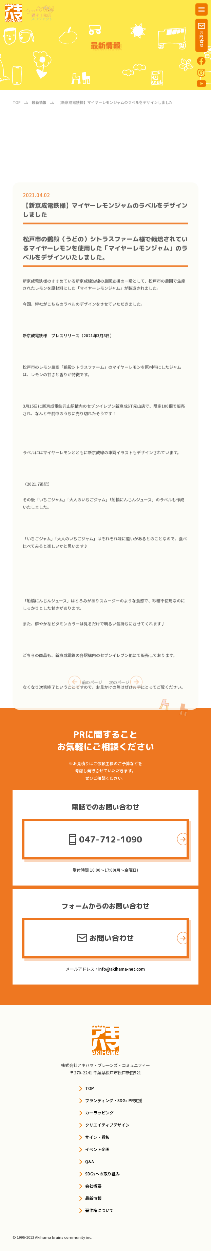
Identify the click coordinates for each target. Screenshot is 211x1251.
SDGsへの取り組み (102, 1173)
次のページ (125, 685)
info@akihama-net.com (121, 969)
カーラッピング (99, 1112)
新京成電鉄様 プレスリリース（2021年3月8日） (68, 385)
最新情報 (93, 1198)
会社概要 (93, 1186)
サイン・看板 (97, 1137)
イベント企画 (97, 1149)
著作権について (99, 1210)
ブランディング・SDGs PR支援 (113, 1100)
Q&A (89, 1161)
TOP (89, 1088)
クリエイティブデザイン (107, 1125)
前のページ (85, 685)
